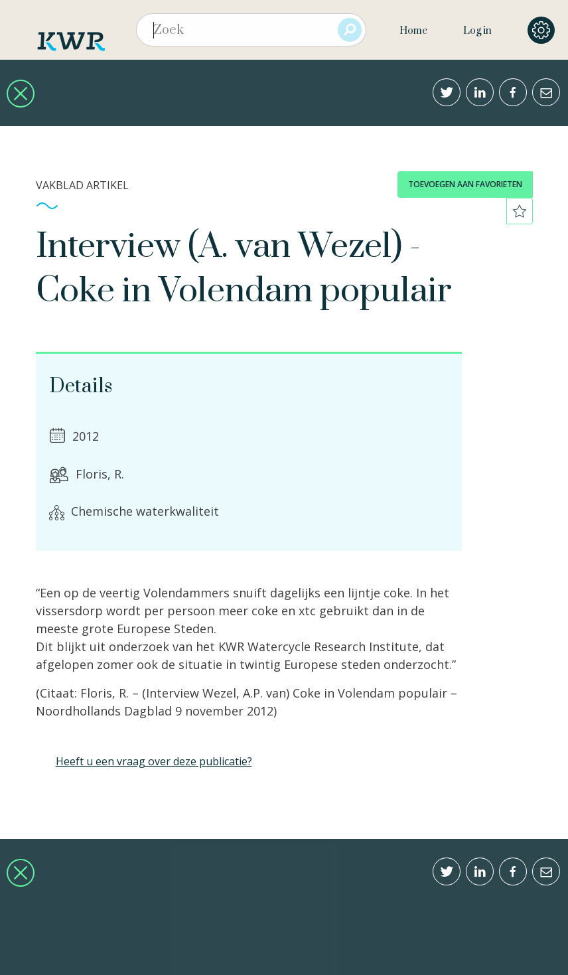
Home (413, 31)
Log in (477, 31)
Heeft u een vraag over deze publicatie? (154, 761)
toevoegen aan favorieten (465, 184)
